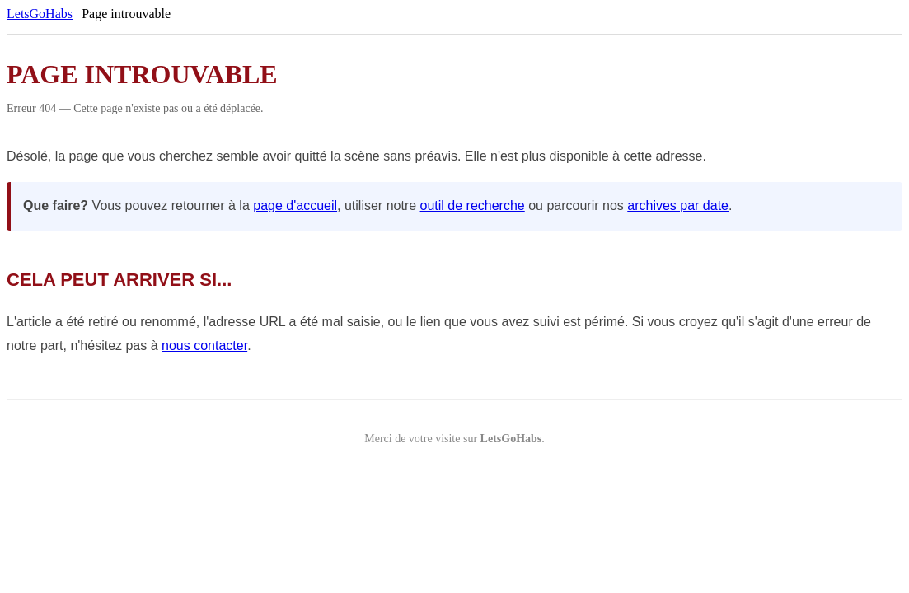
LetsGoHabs (40, 14)
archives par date (678, 205)
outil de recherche (472, 205)
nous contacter (204, 346)
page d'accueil (295, 205)
